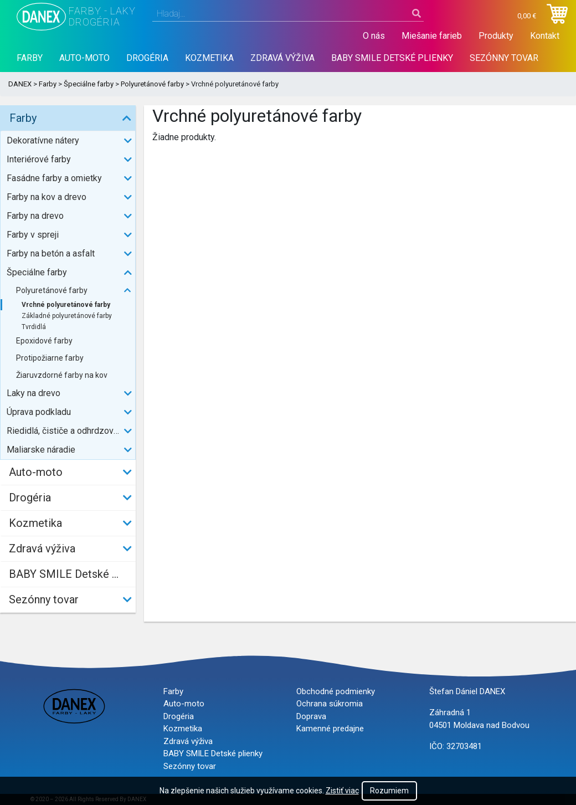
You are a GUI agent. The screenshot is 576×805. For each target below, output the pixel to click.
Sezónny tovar (504, 58)
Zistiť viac (342, 790)
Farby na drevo (35, 216)
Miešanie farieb (432, 35)
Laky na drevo (33, 393)
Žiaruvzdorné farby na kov (61, 375)
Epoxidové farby (44, 340)
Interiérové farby (39, 159)
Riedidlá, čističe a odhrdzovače (67, 430)
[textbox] (288, 14)
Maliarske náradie (41, 449)
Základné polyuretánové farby (67, 316)
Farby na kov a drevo (46, 197)
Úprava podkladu (39, 412)
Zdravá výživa (282, 58)
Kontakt (544, 35)
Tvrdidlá (34, 327)
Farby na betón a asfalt (51, 253)
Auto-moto (84, 58)
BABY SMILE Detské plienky (392, 58)
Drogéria (147, 58)
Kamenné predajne (330, 729)
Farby (30, 58)
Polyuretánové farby (152, 84)
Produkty (496, 35)
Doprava (311, 716)
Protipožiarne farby (50, 357)
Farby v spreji (33, 234)
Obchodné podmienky (335, 691)
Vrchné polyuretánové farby (66, 305)
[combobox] (288, 14)
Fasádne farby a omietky (54, 178)
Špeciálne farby (89, 84)
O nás (374, 35)
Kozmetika (209, 58)
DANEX (20, 84)
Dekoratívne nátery (43, 140)
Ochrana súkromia (329, 704)
